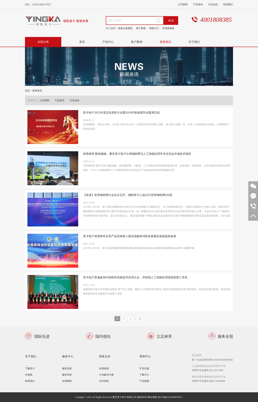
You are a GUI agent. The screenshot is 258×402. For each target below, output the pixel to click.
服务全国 (225, 336)
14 (139, 318)
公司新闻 (183, 4)
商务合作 (104, 356)
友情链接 (104, 368)
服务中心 (67, 356)
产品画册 (144, 381)
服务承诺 (67, 374)
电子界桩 (141, 28)
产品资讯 (198, 4)
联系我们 (228, 4)
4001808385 (216, 19)
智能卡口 (154, 28)
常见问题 (144, 368)
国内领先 (103, 336)
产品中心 (108, 41)
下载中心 (144, 374)
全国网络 (67, 381)
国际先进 (42, 336)
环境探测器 (168, 28)
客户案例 (136, 41)
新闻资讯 (165, 41)
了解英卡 (30, 368)
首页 (82, 41)
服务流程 (67, 368)
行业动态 (213, 4)
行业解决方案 (106, 374)
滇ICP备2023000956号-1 (170, 397)
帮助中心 (145, 356)
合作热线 (104, 381)
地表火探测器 (125, 28)
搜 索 (171, 20)
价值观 (28, 374)
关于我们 (194, 41)
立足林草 (164, 336)
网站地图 (152, 397)
